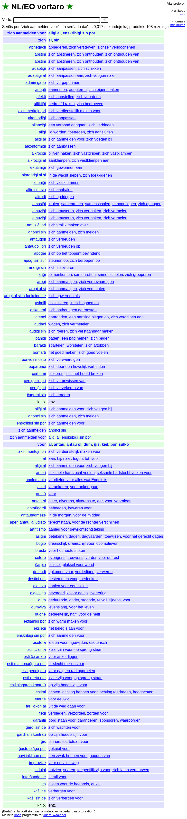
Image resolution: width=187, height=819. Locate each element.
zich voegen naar (100, 75)
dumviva (38, 607)
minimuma (177, 25)
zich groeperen (138, 275)
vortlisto (26, 811)
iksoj (182, 14)
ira (43, 784)
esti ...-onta (36, 649)
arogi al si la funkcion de (25, 296)
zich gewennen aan (65, 167)
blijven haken (59, 153)
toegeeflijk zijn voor (93, 770)
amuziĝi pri (36, 225)
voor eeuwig (58, 699)
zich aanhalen (60, 190)
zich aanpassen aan (65, 75)
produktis (137, 27)
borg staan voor (61, 720)
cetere (40, 558)
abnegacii (37, 47)
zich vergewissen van (66, 381)
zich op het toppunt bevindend (74, 253)
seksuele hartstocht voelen (71, 473)
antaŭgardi (36, 508)
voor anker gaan (84, 487)
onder (74, 600)
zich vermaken (88, 211)
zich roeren (58, 331)
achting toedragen (115, 692)
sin (56, 40)
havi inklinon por (32, 756)
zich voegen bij (99, 139)
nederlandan (68, 811)
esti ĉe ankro (35, 657)
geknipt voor (59, 749)
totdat (74, 741)
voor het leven (81, 607)
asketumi (38, 310)
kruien (53, 204)
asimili (40, 303)
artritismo (38, 529)
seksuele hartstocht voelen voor (124, 473)
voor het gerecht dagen (143, 536)
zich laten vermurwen (130, 770)
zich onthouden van (122, 54)
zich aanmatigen (62, 282)
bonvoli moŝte (34, 359)
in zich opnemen (84, 303)
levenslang (57, 607)
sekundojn (113, 27)
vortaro (50, 6)
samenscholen (97, 204)
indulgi (40, 770)
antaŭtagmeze (33, 515)
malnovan (51, 811)
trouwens (75, 558)
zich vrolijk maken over (68, 225)
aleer (52, 501)
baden (53, 338)
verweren (105, 572)
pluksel (54, 565)
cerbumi (39, 374)
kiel (105, 444)
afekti (41, 97)
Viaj (169, 3)
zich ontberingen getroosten (72, 310)
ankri (41, 487)
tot (87, 458)
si (50, 40)
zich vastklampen (117, 153)
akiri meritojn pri (32, 111)
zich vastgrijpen (86, 153)
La (64, 27)
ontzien (54, 770)
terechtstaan (59, 522)
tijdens (115, 600)
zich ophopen (149, 204)
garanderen (87, 720)
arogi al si (37, 289)
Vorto (6, 20)
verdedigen (84, 572)
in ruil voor (57, 777)
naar (67, 458)
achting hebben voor (79, 692)
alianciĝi (39, 125)
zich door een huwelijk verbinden (76, 366)
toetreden (76, 132)
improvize (37, 763)
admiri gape (36, 83)
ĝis (97, 444)
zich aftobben (97, 345)
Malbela (7, 815)
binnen (54, 741)
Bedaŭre (9, 811)
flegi (42, 713)
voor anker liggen (63, 657)
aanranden (57, 317)
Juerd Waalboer (54, 815)
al (50, 444)
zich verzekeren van (65, 388)
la (18, 811)
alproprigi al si (34, 175)
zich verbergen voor (65, 798)
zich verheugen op (64, 246)
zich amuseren (61, 211)
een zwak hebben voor (67, 756)
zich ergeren (59, 395)
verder (90, 558)
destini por (37, 579)
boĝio (41, 543)
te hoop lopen (124, 204)
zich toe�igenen (97, 175)
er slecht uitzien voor (66, 664)
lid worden (57, 132)
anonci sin (37, 232)
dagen (74, 536)
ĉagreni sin (36, 395)
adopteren (78, 90)
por (16, 27)
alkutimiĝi (37, 167)
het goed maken (62, 352)
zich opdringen (61, 197)
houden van (100, 756)
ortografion (86, 811)
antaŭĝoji (38, 239)
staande (88, 600)
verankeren (58, 487)
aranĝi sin (37, 267)
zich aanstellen (61, 97)
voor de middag (86, 515)
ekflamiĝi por (35, 621)
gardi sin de (36, 727)
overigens (56, 558)
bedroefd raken (61, 104)
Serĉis (7, 27)
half (73, 614)
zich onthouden (90, 54)
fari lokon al (36, 706)
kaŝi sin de (37, 798)
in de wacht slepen (64, 175)
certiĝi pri (38, 388)
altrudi (40, 197)
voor (41, 444)
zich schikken (89, 68)
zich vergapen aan (64, 83)
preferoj (178, 3)
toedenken (88, 579)
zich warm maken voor (67, 621)
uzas (36, 811)
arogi (41, 282)
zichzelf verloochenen (116, 47)
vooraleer (122, 501)
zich (42, 40)
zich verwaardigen (64, 359)
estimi (41, 692)
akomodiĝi (37, 118)
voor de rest (109, 558)
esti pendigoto (33, 671)
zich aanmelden (62, 232)
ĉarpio (40, 565)
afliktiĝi (40, 104)
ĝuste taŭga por (32, 749)
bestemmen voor (62, 579)
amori (41, 473)
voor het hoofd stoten (66, 550)
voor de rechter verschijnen (95, 522)
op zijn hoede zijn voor (67, 685)
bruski (40, 550)
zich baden (100, 338)
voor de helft (89, 614)
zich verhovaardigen (96, 282)
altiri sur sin (36, 190)
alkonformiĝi (35, 146)
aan (51, 458)
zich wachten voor (64, 727)
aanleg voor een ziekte (68, 586)
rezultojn (161, 27)
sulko (124, 444)
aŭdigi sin (37, 331)
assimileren (58, 303)
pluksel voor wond (78, 565)
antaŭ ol (73, 444)
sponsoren (109, 720)
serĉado (74, 27)
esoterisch (98, 642)
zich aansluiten (100, 132)
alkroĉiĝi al (37, 160)
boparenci (37, 366)
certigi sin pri (35, 381)
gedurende (57, 600)
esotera (39, 642)
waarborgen (130, 720)
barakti (40, 345)
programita (30, 815)
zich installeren (61, 267)
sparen (69, 770)
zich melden (88, 232)
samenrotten (72, 204)
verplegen (56, 713)
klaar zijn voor (60, 649)
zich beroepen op (85, 260)
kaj (125, 27)
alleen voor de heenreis (68, 784)
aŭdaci (40, 324)
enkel (95, 784)
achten (54, 692)
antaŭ (59, 444)
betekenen (57, 536)
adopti (40, 90)
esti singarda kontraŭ (28, 685)
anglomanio (36, 480)
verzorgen (76, 713)
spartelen (56, 345)
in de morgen (59, 515)
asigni (41, 536)
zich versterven (82, 47)
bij (59, 458)
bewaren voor (80, 508)
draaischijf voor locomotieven (93, 543)
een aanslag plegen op (89, 317)
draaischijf (57, 543)
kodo (17, 815)
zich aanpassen (61, 68)
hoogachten (143, 692)
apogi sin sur (35, 260)
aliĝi (42, 132)
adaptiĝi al (37, 75)
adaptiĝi (39, 68)
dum (88, 444)
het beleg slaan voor (66, 628)
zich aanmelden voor (26, 33)
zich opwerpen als (64, 296)
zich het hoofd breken (84, 374)
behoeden (57, 508)
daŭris (87, 27)
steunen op (58, 260)
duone (40, 614)
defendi (39, 572)
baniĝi (40, 338)
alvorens (66, 501)
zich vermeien (115, 211)
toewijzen (113, 536)
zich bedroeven (90, 104)
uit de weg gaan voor (66, 706)
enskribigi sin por (79, 33)
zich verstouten (92, 289)
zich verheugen (61, 239)
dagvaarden (92, 536)
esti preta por (34, 678)
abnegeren (57, 47)
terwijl (102, 600)
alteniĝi (39, 183)
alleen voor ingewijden (67, 642)
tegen (78, 458)
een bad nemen (75, 338)
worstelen (75, 345)
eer (100, 501)
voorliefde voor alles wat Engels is (77, 480)
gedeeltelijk (58, 614)
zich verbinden (101, 125)
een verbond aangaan (67, 125)
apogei (40, 253)
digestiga (38, 593)
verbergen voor (61, 791)
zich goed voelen (93, 352)
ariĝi (42, 275)
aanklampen (59, 160)
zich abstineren (61, 54)
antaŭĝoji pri (35, 246)
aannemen (57, 90)
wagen (54, 324)
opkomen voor (60, 572)
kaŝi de (39, 791)
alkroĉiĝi (38, 153)
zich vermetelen (75, 324)
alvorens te (85, 501)
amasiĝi (39, 204)
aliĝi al (54, 33)
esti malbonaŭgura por (26, 664)
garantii (39, 720)
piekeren (55, 374)
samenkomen (60, 275)
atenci (40, 317)
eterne (40, 699)
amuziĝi (39, 211)
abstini (40, 54)
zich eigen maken (104, 90)
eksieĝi (40, 628)
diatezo (39, 586)
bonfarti (39, 352)
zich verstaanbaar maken (91, 331)
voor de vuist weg (63, 763)
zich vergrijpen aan (127, 317)
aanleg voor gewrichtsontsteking (76, 529)
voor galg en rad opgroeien (71, 671)
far (41, 815)
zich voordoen (88, 97)
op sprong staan (89, 649)
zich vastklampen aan (90, 160)
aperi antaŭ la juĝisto (28, 522)
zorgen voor (97, 713)
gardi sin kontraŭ (31, 734)
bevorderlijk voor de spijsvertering (77, 593)
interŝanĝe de (34, 777)
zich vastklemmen (63, 183)
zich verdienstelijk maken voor (74, 111)
